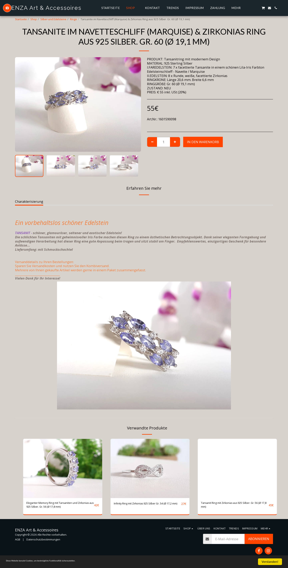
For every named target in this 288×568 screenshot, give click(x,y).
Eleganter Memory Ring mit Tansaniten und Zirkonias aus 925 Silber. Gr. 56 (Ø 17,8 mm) (59, 506)
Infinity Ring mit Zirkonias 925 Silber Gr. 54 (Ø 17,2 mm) (146, 506)
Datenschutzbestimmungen (43, 542)
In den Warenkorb (203, 142)
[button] (251, 7)
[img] (62, 468)
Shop (33, 19)
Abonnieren (258, 541)
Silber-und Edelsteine (53, 19)
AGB (17, 542)
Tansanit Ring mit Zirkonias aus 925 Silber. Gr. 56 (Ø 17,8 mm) (234, 506)
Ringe (73, 19)
